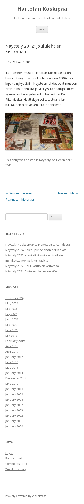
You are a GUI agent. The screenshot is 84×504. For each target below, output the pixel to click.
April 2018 (11, 346)
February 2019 (15, 341)
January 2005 (14, 410)
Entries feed (13, 458)
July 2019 (11, 335)
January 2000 (14, 426)
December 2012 (15, 378)
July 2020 (11, 325)
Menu (42, 29)
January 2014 (14, 373)
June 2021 (11, 319)
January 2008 (14, 400)
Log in (9, 453)
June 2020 (11, 330)
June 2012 (11, 384)
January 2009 (14, 394)
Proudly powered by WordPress (25, 496)
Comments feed (16, 464)
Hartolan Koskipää (42, 8)
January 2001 (14, 421)
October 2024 (14, 298)
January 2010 (14, 389)
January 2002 (14, 416)
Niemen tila (68, 193)
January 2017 (14, 357)
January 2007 (14, 405)
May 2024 (11, 303)
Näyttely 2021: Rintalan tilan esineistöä (31, 271)
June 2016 (11, 362)
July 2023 (11, 309)
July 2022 (11, 314)
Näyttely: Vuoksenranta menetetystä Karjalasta (37, 245)
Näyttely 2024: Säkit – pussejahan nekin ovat (35, 250)
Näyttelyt (45, 160)
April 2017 (11, 351)
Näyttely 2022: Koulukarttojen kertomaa (32, 266)
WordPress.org (15, 469)
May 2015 (11, 367)
